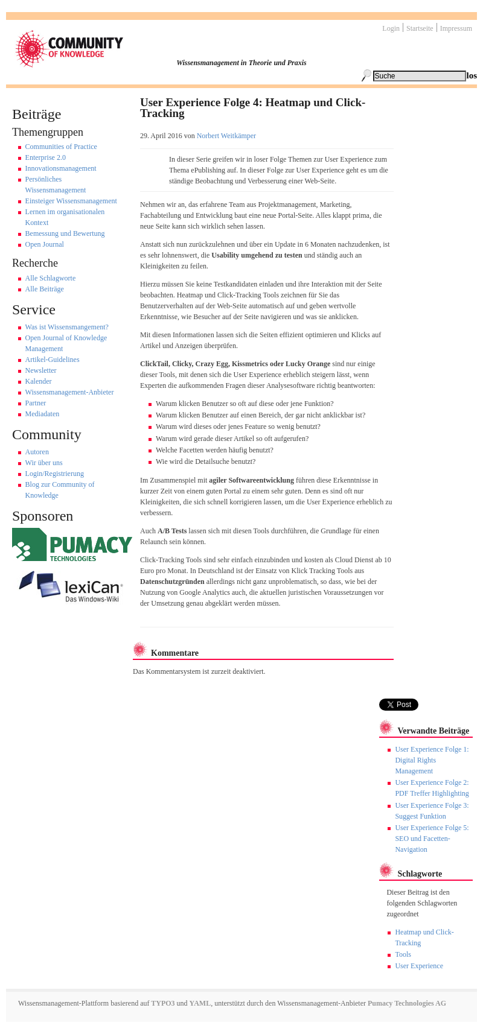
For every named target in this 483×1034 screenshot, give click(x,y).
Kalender (38, 381)
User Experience (419, 966)
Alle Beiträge (44, 289)
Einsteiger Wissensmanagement (71, 201)
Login (391, 28)
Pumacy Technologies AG (407, 1003)
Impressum (456, 28)
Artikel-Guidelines (52, 359)
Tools (403, 954)
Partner (35, 403)
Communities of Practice (61, 146)
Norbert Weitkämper (226, 136)
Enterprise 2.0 (45, 157)
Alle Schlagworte (50, 278)
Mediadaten (42, 414)
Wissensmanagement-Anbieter (69, 392)
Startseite (419, 28)
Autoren (37, 452)
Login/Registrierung (54, 473)
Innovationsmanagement (61, 168)
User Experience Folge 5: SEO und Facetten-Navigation (432, 838)
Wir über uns (44, 462)
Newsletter (41, 370)
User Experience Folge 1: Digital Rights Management (432, 760)
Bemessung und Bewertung (65, 233)
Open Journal (44, 244)
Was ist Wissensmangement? (67, 327)
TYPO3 (161, 1003)
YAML (200, 1003)
